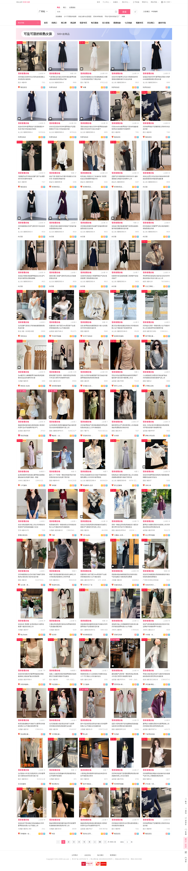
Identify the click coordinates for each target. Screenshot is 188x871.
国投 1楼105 (84, 381)
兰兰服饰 (86, 684)
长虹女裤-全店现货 (84, 16)
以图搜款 (72, 7)
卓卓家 (116, 436)
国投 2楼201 (84, 530)
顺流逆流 (23, 87)
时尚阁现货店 (87, 635)
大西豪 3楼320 (54, 630)
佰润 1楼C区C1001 (149, 331)
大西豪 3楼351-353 (24, 829)
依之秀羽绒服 (150, 535)
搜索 (124, 12)
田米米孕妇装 (98, 16)
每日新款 (94, 23)
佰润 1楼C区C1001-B (150, 679)
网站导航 (155, 2)
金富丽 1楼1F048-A (56, 331)
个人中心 (106, 2)
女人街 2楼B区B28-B (119, 480)
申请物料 (154, 11)
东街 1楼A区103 (54, 381)
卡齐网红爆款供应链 (57, 734)
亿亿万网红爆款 (150, 286)
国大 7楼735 (84, 82)
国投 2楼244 (22, 580)
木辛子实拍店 (87, 336)
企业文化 (87, 855)
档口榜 (63, 23)
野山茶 (85, 734)
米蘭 (123, 16)
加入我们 (100, 855)
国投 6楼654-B (54, 480)
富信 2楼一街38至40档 (26, 331)
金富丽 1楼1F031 (118, 779)
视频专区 (139, 23)
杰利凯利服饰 (56, 386)
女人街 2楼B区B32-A (150, 182)
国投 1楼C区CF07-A (87, 580)
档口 (64, 7)
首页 (98, 2)
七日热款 (128, 23)
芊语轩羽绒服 (56, 336)
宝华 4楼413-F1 (23, 530)
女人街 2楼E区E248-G (119, 331)
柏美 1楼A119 (147, 281)
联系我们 (113, 855)
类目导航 (21, 23)
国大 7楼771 (84, 431)
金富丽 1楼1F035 (149, 530)
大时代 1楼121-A (149, 630)
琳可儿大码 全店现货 (119, 386)
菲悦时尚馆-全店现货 (88, 436)
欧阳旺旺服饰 (119, 336)
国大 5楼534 (84, 779)
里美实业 (23, 336)
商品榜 (73, 23)
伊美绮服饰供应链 (25, 684)
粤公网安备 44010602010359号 (101, 859)
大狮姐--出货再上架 (119, 535)
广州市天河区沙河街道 (150, 580)
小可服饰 (23, 485)
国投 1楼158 (53, 729)
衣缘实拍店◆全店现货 (119, 585)
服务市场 (162, 23)
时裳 (53, 834)
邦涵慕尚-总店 (88, 485)
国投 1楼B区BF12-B (119, 729)
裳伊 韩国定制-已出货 (88, 784)
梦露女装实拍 (22, 535)
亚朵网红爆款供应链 (25, 734)
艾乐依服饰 (22, 784)
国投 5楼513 (147, 779)
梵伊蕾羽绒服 (119, 784)
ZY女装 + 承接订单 (150, 784)
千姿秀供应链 (150, 734)
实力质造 (106, 23)
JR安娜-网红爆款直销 (150, 684)
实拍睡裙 (59, 16)
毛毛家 (116, 734)
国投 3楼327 (147, 480)
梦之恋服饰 (118, 485)
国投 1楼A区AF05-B (119, 530)
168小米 (148, 485)
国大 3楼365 (53, 679)
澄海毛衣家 (118, 635)
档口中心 (126, 2)
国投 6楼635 (84, 331)
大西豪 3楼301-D (86, 729)
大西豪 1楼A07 (23, 630)
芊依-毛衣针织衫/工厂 (112, 16)
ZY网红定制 (149, 386)
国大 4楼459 (22, 82)
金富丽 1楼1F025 (24, 431)
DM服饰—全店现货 (25, 834)
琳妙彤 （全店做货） (57, 436)
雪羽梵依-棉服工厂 (119, 684)
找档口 (54, 23)
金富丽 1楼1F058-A (25, 679)
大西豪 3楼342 (54, 779)
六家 (53, 535)
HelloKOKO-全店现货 (150, 585)
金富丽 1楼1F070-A (118, 679)
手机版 (136, 2)
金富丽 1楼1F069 (118, 381)
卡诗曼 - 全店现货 (150, 635)
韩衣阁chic (55, 784)
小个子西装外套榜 (70, 16)
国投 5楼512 (147, 381)
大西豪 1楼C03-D (55, 829)
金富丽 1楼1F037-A (149, 729)
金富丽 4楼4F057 (149, 431)
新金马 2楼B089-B (55, 182)
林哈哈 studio (25, 386)
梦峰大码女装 (150, 436)
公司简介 (75, 855)
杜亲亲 (54, 635)
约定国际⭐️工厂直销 (57, 684)
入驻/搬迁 (146, 11)
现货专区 (83, 23)
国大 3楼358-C (23, 779)
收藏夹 (116, 2)
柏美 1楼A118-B (86, 679)
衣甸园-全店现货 (88, 386)
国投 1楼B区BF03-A (56, 431)
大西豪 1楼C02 (23, 729)
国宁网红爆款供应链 (150, 336)
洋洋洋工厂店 (87, 585)
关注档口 (150, 23)
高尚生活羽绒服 (88, 834)
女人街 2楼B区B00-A (56, 82)
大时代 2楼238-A (24, 480)
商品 (58, 7)
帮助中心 (145, 2)
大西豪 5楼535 (23, 381)
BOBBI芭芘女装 (57, 187)
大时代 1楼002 (117, 630)
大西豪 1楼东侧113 (56, 530)
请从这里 (23, 2)
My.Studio (23, 635)
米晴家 (54, 485)
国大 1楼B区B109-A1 (87, 630)
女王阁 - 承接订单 (25, 585)
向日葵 (145, 187)
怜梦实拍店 (53, 87)
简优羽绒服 (24, 436)
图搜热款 (117, 23)
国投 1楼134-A (117, 431)
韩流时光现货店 (57, 585)
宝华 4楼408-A (54, 580)
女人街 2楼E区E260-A (88, 480)
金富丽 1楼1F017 (86, 829)
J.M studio (86, 535)
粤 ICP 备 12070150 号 (80, 859)
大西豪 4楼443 (117, 580)
